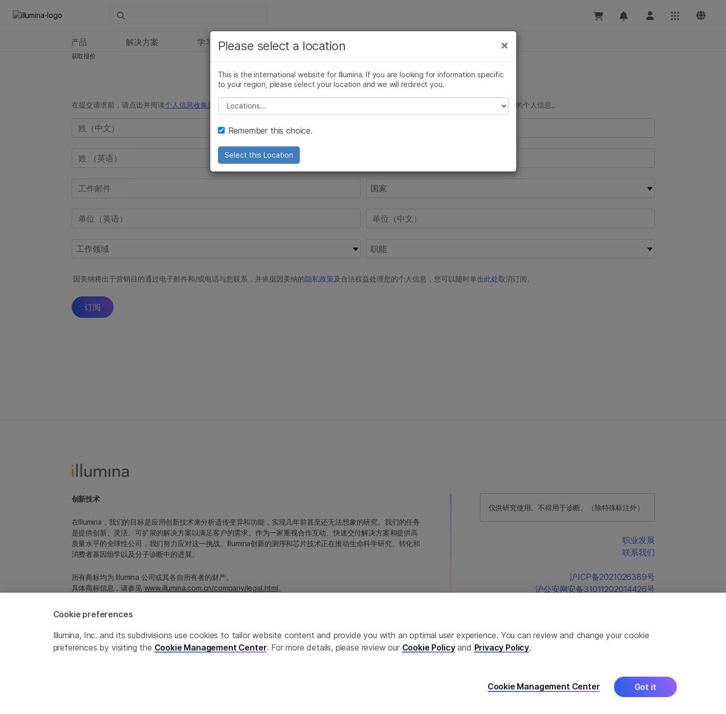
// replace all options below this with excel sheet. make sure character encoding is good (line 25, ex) (363, 106)
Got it (645, 687)
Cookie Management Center (211, 647)
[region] (363, 653)
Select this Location (259, 154)
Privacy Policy (502, 647)
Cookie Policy (428, 647)
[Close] (504, 45)
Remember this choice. (265, 130)
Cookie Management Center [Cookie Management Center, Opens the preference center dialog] (544, 686)
